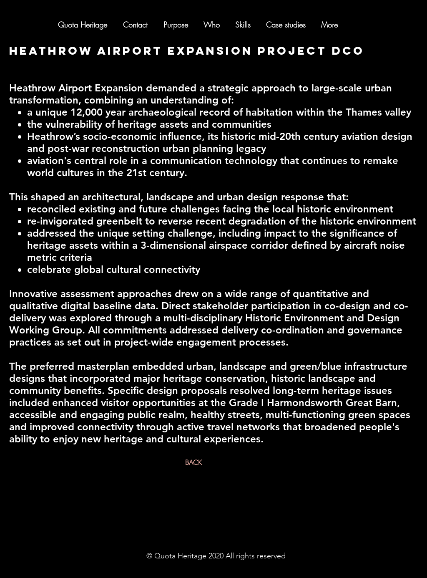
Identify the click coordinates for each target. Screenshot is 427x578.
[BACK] (193, 462)
